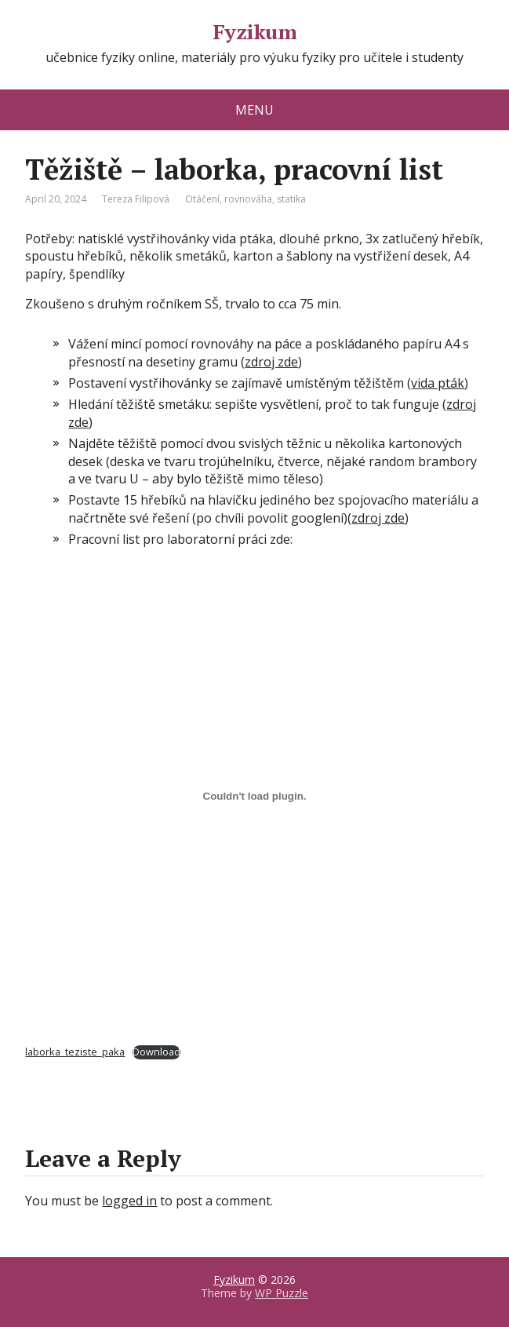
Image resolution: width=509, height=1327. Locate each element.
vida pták (437, 383)
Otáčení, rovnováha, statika (245, 199)
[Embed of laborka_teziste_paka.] (254, 796)
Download (156, 1052)
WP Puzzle (281, 1292)
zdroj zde (271, 361)
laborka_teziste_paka (75, 1051)
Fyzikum (254, 32)
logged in (129, 1200)
